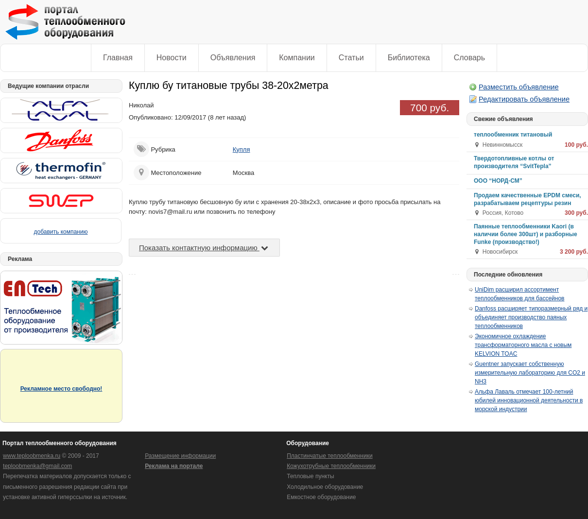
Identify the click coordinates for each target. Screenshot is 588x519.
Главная (118, 57)
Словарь (469, 57)
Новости (171, 57)
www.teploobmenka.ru (31, 455)
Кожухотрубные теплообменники (331, 466)
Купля (241, 149)
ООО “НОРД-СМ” (498, 180)
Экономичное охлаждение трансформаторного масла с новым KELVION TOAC (523, 345)
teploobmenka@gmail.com (37, 466)
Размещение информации (180, 455)
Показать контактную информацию (204, 247)
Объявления (233, 57)
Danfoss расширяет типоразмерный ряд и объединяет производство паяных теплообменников (531, 317)
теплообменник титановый (513, 134)
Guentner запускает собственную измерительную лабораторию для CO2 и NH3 (530, 373)
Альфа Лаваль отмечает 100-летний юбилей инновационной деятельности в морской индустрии (529, 400)
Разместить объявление (519, 87)
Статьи (351, 57)
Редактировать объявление (524, 99)
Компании (297, 57)
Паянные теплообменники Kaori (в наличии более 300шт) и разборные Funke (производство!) (525, 234)
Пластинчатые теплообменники (329, 455)
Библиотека (409, 57)
